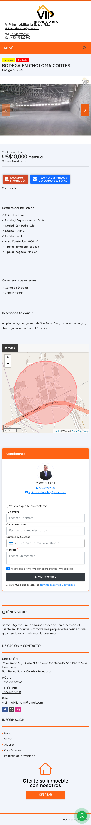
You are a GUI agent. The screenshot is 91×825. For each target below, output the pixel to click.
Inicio (7, 733)
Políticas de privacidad (19, 756)
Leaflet (57, 431)
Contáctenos (13, 750)
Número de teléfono (18, 537)
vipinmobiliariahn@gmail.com (22, 28)
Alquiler (9, 744)
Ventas (9, 739)
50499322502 (47, 488)
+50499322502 (20, 37)
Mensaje (12, 549)
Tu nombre (13, 511)
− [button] (7, 364)
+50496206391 (19, 34)
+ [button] (7, 358)
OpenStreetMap (80, 431)
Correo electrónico (17, 524)
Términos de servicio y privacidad (57, 584)
